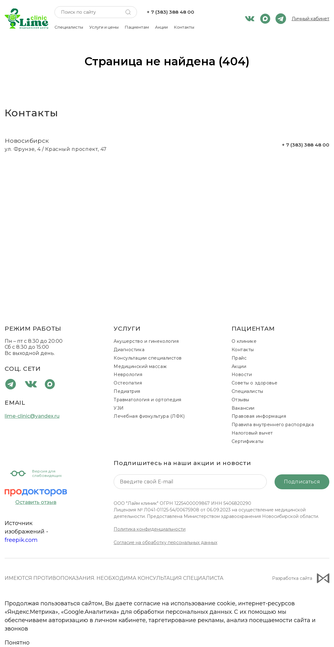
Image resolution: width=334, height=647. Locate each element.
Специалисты (68, 27)
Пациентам (137, 27)
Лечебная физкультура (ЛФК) (149, 416)
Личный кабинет (310, 18)
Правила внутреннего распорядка (273, 424)
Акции (161, 27)
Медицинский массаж (140, 366)
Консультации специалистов (148, 358)
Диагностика (129, 349)
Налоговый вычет (252, 433)
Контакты (184, 27)
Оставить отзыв (35, 502)
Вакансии (243, 408)
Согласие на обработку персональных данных (165, 542)
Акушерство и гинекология (146, 341)
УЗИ (119, 408)
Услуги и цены (104, 27)
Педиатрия (127, 391)
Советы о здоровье (255, 383)
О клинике (244, 341)
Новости (242, 374)
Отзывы (240, 400)
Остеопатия (128, 383)
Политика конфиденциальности (150, 529)
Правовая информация (259, 416)
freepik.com (21, 540)
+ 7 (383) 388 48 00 (170, 12)
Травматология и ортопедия (147, 400)
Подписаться (302, 482)
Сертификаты (248, 441)
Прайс (239, 358)
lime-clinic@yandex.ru (32, 416)
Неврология (128, 374)
